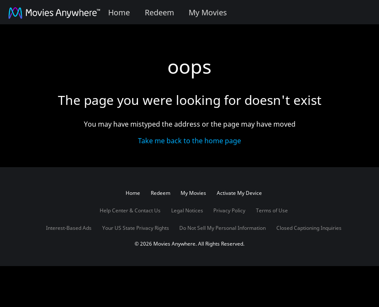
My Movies (208, 12)
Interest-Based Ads (69, 228)
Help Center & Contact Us (130, 210)
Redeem (159, 12)
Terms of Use (272, 210)
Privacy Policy (229, 210)
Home (119, 12)
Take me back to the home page (189, 140)
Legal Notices (187, 210)
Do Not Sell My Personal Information (222, 228)
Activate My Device (239, 193)
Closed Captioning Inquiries (309, 228)
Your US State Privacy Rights (135, 228)
